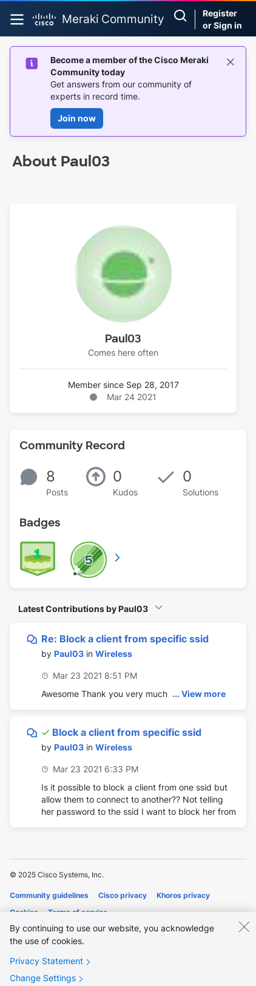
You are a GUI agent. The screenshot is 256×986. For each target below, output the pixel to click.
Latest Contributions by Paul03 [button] (83, 609)
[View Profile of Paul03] (69, 653)
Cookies (24, 912)
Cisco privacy (122, 895)
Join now (77, 118)
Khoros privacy (183, 895)
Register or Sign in (222, 19)
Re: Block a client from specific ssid (125, 639)
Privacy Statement (46, 969)
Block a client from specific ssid (126, 732)
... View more (199, 693)
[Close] (244, 934)
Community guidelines (49, 895)
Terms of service (77, 912)
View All (118, 557)
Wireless (113, 653)
